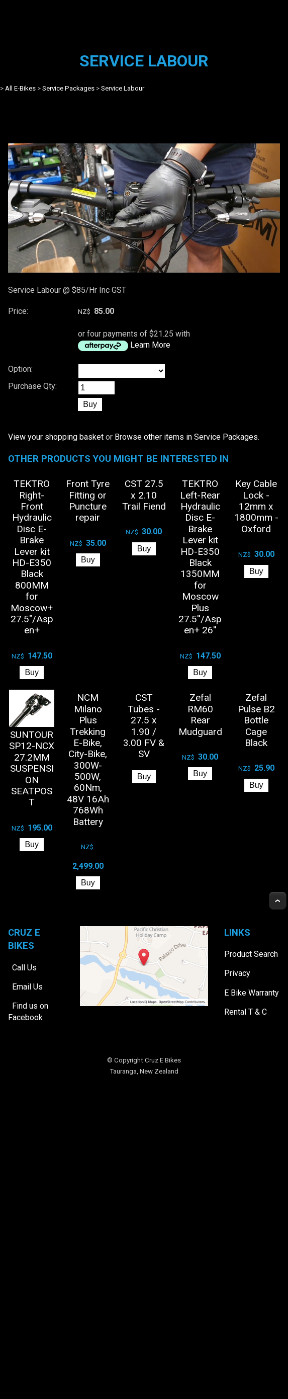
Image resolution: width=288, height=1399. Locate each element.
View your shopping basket (56, 437)
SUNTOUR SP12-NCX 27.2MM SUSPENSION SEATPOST (31, 768)
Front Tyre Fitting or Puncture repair (88, 500)
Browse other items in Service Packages (186, 437)
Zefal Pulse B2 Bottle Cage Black (256, 720)
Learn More (150, 345)
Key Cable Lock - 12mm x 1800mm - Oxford (256, 506)
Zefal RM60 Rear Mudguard (200, 714)
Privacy (237, 973)
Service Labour (122, 88)
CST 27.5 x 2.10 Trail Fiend (144, 495)
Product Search (251, 954)
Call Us (24, 967)
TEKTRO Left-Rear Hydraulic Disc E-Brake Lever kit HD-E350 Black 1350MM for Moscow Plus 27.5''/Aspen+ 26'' (200, 557)
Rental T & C (245, 1012)
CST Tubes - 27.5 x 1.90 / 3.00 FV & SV (143, 726)
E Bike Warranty (251, 993)
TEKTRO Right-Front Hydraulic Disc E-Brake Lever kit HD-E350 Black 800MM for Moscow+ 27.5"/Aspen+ (32, 557)
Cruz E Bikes (163, 1060)
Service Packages (68, 88)
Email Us (27, 987)
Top (277, 901)
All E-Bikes (20, 88)
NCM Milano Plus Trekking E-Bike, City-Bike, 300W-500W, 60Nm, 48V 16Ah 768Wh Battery (88, 759)
